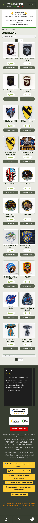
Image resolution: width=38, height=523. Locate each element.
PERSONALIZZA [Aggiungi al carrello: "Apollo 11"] (27, 192)
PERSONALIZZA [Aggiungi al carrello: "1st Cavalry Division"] (27, 130)
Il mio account (6, 519)
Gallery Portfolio (19, 494)
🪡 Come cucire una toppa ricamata (19, 483)
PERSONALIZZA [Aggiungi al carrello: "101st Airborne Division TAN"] (27, 99)
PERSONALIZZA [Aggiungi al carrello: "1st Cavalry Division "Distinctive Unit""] (10, 161)
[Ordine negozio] (19, 36)
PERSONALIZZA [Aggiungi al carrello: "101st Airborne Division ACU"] (27, 68)
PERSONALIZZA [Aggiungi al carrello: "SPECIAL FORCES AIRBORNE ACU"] (27, 348)
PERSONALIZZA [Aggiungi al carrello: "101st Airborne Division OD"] (10, 99)
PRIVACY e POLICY (17, 506)
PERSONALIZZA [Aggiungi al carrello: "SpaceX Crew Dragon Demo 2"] (27, 317)
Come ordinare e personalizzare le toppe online (19, 488)
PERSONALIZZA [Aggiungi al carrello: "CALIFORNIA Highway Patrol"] (27, 255)
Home (6, 30)
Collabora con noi (19, 429)
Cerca (19, 519)
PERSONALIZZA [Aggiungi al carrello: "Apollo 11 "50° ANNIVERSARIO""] (10, 224)
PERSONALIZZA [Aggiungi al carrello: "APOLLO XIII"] (27, 224)
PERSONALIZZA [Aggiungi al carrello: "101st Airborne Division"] (10, 68)
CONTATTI (19, 508)
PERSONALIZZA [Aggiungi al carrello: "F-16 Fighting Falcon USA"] (10, 286)
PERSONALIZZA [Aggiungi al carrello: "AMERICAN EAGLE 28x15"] (27, 161)
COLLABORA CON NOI (9, 503)
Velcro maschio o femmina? (19, 471)
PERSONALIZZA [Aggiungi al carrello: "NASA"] (10, 317)
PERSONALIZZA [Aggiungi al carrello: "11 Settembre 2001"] (10, 130)
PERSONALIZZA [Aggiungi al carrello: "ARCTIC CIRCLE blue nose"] (10, 255)
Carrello (29, 518)
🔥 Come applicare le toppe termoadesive (19, 477)
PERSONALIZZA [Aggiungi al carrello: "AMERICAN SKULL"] (10, 192)
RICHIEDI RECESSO (28, 506)
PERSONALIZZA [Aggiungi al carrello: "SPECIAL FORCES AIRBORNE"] (10, 348)
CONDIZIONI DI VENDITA (23, 503)
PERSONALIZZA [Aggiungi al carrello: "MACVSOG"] (27, 286)
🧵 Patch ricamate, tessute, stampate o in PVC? (19, 465)
